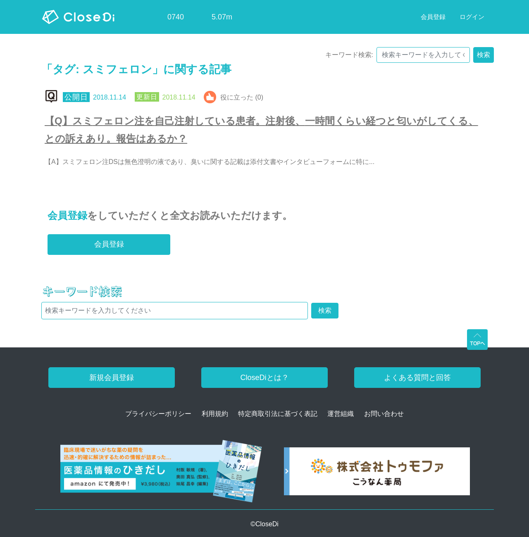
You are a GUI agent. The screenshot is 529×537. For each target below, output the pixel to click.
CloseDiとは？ (264, 377)
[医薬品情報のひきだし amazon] (161, 474)
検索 (483, 54)
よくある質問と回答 (417, 377)
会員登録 (67, 215)
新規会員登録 (111, 377)
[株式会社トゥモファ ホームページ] (377, 474)
